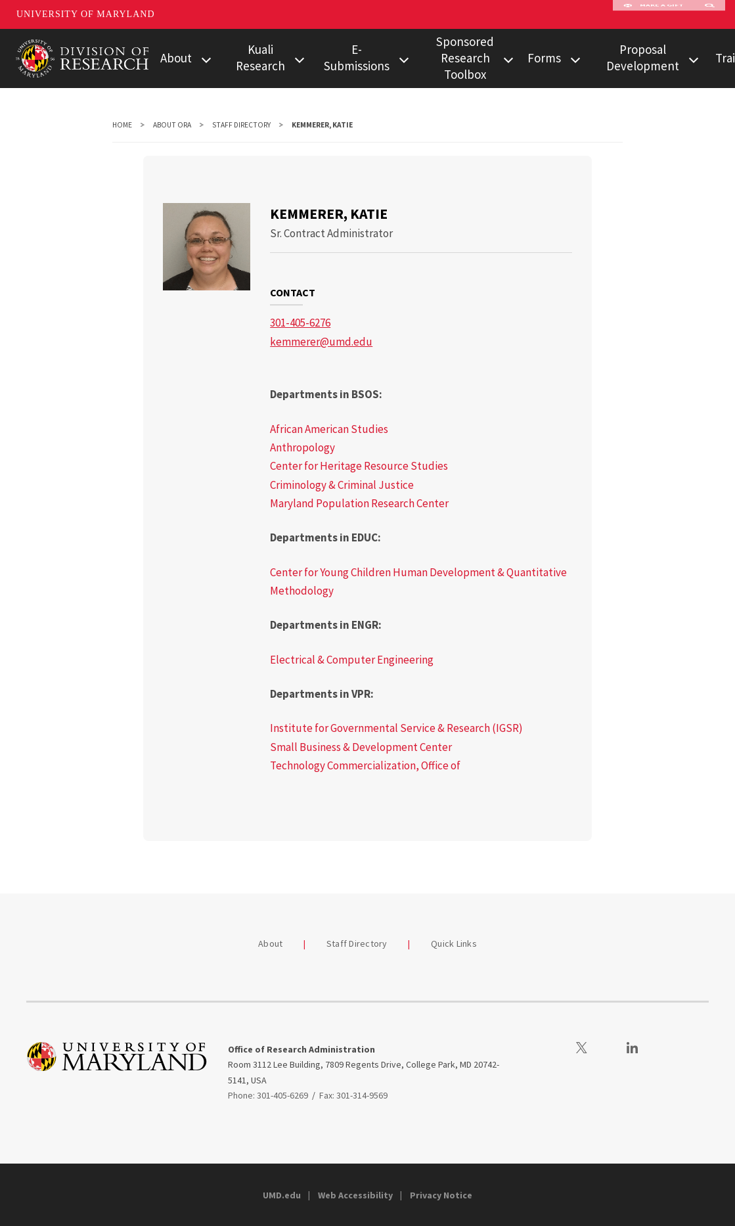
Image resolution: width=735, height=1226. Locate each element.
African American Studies (329, 429)
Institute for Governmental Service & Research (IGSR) (396, 728)
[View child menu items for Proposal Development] (693, 59)
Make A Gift (653, 14)
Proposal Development (642, 57)
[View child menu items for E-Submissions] (404, 59)
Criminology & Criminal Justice (342, 485)
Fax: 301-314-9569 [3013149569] (353, 1095)
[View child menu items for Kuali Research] (299, 59)
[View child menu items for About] (206, 59)
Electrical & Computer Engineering (352, 659)
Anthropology (302, 447)
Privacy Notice (441, 1195)
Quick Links (454, 943)
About (176, 58)
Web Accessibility (355, 1195)
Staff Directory (241, 124)
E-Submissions (357, 57)
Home (122, 124)
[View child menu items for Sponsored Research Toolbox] (509, 59)
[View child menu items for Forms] (575, 59)
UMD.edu (282, 1195)
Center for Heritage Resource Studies (359, 466)
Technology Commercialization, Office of (365, 765)
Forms (544, 58)
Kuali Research (260, 57)
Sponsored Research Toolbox (465, 58)
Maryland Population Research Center (359, 503)
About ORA (172, 124)
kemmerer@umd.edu (321, 341)
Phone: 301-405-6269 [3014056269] (268, 1095)
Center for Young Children (330, 572)
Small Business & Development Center (361, 747)
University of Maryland (85, 14)
